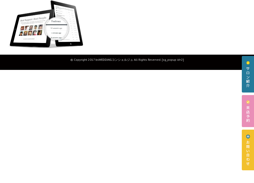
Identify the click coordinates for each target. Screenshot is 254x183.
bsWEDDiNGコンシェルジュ (114, 60)
